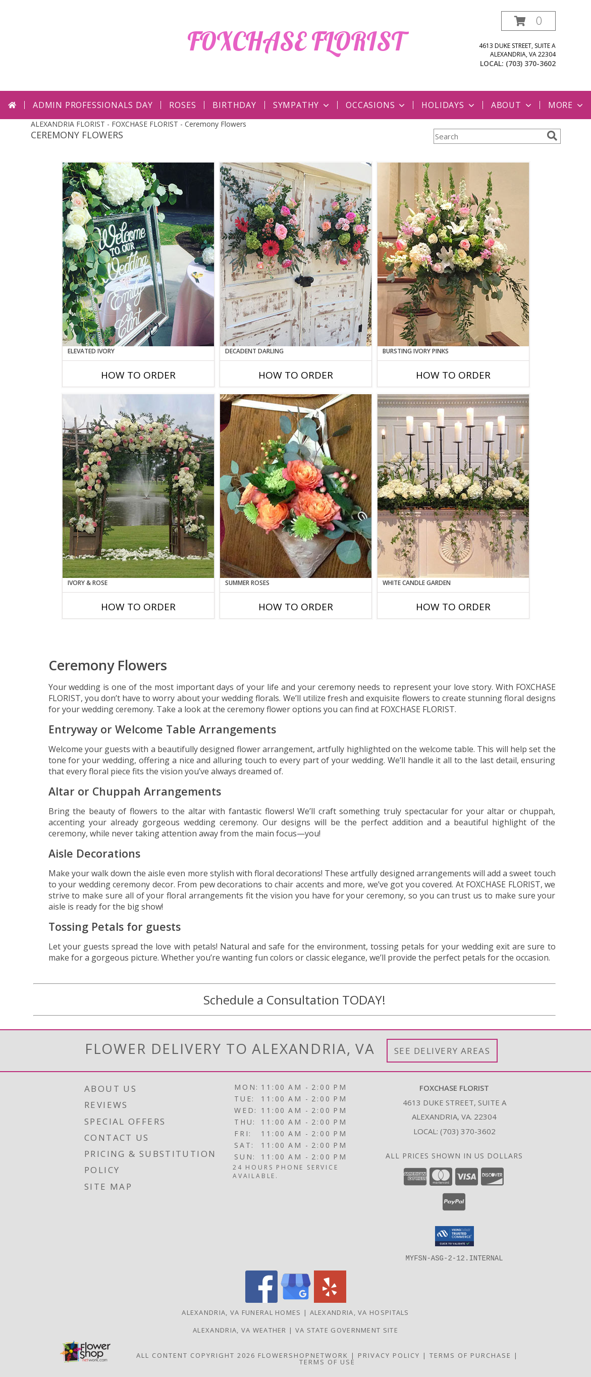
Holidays (448, 105)
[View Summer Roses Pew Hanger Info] (295, 486)
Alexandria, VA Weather (240, 1329)
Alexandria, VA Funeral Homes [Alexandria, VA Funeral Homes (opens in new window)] (241, 1311)
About (512, 105)
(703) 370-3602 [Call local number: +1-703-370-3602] (531, 63)
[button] (528, 21)
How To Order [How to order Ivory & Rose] (138, 606)
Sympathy (302, 105)
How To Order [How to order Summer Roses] (295, 606)
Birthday (234, 105)
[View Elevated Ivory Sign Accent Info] (138, 254)
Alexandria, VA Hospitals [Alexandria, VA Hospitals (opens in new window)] (359, 1311)
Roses (182, 105)
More (566, 105)
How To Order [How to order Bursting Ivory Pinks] (453, 375)
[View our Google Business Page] (296, 1299)
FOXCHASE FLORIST (295, 41)
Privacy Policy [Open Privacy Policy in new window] (389, 1354)
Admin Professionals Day (92, 105)
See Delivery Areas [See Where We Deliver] (442, 1050)
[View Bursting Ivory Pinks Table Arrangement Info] (453, 254)
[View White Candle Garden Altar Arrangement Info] (453, 486)
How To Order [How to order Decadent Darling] (295, 375)
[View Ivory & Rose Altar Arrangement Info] (138, 486)
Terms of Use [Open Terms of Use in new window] (327, 1361)
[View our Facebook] (261, 1299)
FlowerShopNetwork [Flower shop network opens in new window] (303, 1354)
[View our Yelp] (330, 1299)
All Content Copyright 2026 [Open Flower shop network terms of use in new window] (195, 1354)
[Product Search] (488, 136)
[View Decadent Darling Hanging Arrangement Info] (295, 254)
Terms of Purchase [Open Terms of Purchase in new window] (470, 1354)
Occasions (376, 105)
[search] (552, 135)
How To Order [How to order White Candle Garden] (453, 606)
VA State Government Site (346, 1329)
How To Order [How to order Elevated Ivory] (138, 375)
